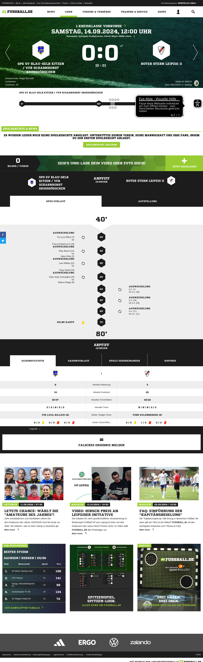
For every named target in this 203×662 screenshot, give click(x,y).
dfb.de (18, 3)
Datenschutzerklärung (22, 655)
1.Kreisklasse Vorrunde (101, 26)
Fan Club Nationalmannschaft (48, 3)
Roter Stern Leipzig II (161, 63)
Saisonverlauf (78, 361)
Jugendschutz (58, 655)
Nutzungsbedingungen (41, 655)
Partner (65, 3)
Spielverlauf (55, 201)
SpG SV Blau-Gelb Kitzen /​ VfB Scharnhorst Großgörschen (41, 68)
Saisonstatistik (32, 361)
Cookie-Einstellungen (94, 655)
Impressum (6, 655)
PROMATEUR (7, 3)
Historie (170, 361)
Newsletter (89, 3)
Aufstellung (147, 201)
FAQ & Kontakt (76, 3)
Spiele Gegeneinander (124, 361)
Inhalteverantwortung (75, 655)
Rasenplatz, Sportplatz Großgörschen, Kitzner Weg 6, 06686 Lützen (101, 36)
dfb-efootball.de (29, 3)
